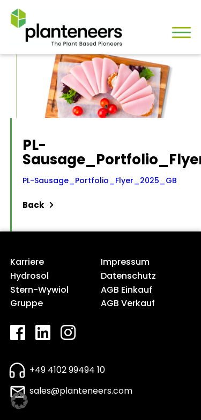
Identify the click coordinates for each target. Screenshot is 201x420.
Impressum (125, 262)
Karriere (27, 262)
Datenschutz (128, 276)
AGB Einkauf (126, 290)
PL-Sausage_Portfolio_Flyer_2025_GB (100, 180)
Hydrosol (29, 276)
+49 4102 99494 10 (67, 370)
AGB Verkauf (128, 303)
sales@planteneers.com (80, 391)
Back (38, 205)
